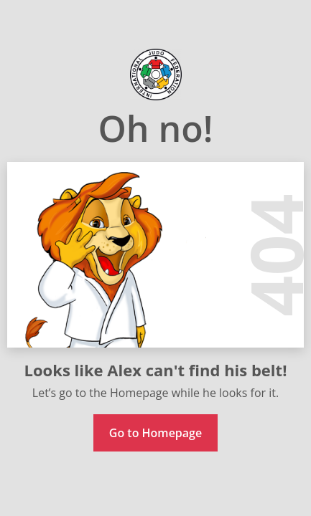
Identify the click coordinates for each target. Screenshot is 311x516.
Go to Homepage (155, 433)
